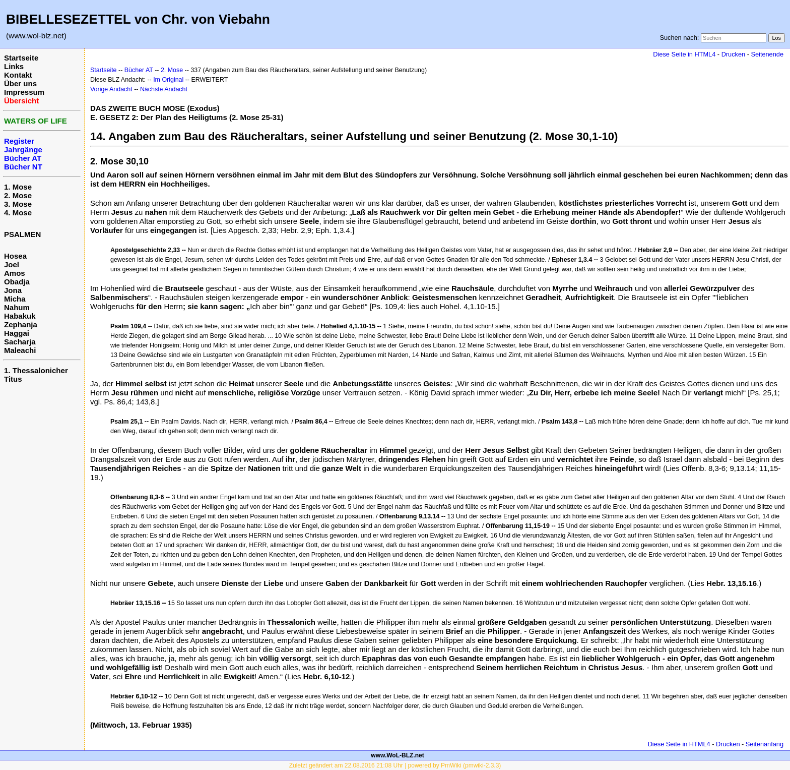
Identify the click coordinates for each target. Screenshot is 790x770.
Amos (14, 273)
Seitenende (767, 54)
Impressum (24, 92)
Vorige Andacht (111, 89)
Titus (13, 379)
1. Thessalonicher (36, 370)
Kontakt (18, 75)
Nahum (17, 307)
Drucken (733, 54)
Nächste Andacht (163, 89)
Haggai (16, 333)
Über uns (20, 83)
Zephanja (20, 324)
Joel (11, 264)
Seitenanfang (764, 744)
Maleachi (20, 350)
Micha (15, 298)
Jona (13, 290)
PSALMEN (22, 234)
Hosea (15, 256)
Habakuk (20, 316)
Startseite (21, 57)
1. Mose (18, 187)
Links (14, 66)
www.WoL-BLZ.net (397, 755)
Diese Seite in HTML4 (684, 54)
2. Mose (18, 195)
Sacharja (20, 341)
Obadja (17, 281)
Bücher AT (138, 70)
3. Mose (18, 204)
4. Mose (18, 212)
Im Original (168, 79)
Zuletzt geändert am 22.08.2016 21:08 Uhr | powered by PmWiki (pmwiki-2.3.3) (395, 765)
